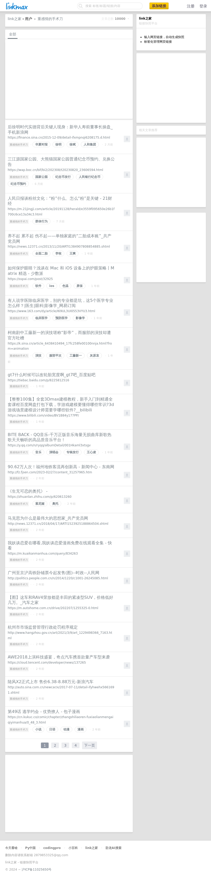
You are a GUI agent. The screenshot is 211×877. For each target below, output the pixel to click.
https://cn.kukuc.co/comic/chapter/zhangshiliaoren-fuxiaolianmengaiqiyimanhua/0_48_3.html (60, 719)
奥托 (55, 503)
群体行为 (41, 221)
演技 (38, 355)
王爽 (72, 253)
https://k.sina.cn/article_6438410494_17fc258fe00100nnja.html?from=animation (60, 346)
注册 (191, 6)
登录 (203, 6)
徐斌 (72, 144)
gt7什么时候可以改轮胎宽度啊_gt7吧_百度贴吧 (51, 374)
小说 (38, 729)
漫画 (80, 729)
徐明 (58, 144)
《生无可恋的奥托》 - (28, 491)
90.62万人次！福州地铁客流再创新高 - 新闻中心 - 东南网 (61, 466)
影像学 (80, 318)
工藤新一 (75, 355)
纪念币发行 (63, 177)
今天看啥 (11, 848)
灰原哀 (94, 355)
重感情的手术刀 (50, 19)
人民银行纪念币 (89, 177)
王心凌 (91, 452)
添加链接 (159, 6)
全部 (12, 34)
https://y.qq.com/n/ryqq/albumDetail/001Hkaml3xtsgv (49, 445)
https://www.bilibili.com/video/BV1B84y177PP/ (43, 415)
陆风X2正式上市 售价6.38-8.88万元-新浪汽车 (50, 681)
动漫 (66, 729)
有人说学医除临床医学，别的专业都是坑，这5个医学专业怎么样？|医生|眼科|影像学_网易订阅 (60, 303)
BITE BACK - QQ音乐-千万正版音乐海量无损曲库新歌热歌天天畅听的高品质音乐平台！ (59, 437)
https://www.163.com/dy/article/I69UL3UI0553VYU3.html (51, 311)
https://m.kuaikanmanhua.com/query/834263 (43, 553)
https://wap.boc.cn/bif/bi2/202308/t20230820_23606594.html (55, 170)
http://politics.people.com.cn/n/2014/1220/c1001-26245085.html (58, 578)
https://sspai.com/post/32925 (30, 279)
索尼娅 (40, 503)
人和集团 (90, 144)
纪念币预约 (18, 184)
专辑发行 (72, 452)
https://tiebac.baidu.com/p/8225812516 (38, 380)
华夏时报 (41, 144)
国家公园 (41, 177)
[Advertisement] (171, 88)
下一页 (89, 745)
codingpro (52, 848)
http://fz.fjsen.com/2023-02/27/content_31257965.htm (50, 472)
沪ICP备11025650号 (36, 869)
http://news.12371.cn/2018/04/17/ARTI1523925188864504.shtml (58, 524)
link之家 (14, 19)
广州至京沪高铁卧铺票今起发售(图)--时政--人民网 (53, 572)
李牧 (58, 253)
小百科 (73, 848)
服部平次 (55, 355)
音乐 (38, 452)
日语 (52, 729)
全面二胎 (41, 253)
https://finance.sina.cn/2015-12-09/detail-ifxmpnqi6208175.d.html (59, 137)
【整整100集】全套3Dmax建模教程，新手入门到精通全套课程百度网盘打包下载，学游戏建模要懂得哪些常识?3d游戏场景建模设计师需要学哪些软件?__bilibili (61, 404)
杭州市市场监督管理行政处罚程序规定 (43, 627)
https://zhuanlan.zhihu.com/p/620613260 (40, 497)
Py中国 (30, 848)
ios (51, 286)
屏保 (79, 286)
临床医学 (41, 318)
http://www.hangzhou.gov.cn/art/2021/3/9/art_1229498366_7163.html (60, 635)
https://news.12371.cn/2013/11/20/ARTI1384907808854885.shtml (59, 246)
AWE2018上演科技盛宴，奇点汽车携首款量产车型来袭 (59, 657)
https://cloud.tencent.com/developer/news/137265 (47, 662)
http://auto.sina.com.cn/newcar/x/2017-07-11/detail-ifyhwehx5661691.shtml (61, 689)
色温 (65, 286)
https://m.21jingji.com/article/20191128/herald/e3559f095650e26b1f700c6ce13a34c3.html (61, 211)
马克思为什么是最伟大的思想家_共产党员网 (48, 518)
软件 (38, 286)
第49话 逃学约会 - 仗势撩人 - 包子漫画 (44, 711)
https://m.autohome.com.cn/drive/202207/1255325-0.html (53, 608)
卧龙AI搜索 (113, 848)
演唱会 (53, 452)
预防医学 (61, 318)
